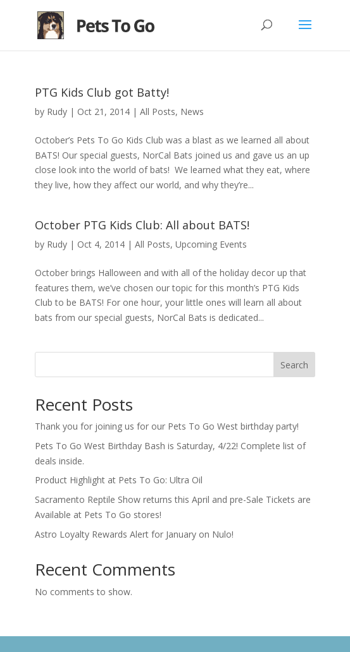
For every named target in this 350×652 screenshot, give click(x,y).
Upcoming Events (211, 244)
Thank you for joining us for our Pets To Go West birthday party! (167, 426)
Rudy (57, 112)
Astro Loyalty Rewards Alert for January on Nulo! (134, 534)
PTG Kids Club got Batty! (102, 92)
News (192, 112)
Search (294, 365)
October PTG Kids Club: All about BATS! (142, 224)
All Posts (157, 112)
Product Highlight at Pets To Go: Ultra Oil (119, 480)
